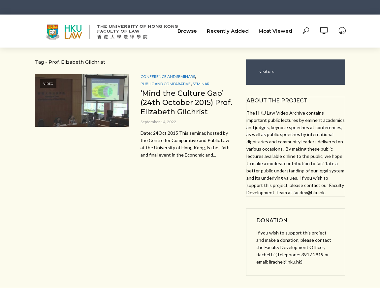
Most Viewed (275, 31)
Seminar (201, 83)
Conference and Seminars (168, 76)
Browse (187, 31)
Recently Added (228, 31)
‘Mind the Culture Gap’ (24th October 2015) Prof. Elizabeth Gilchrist (186, 102)
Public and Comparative (166, 83)
